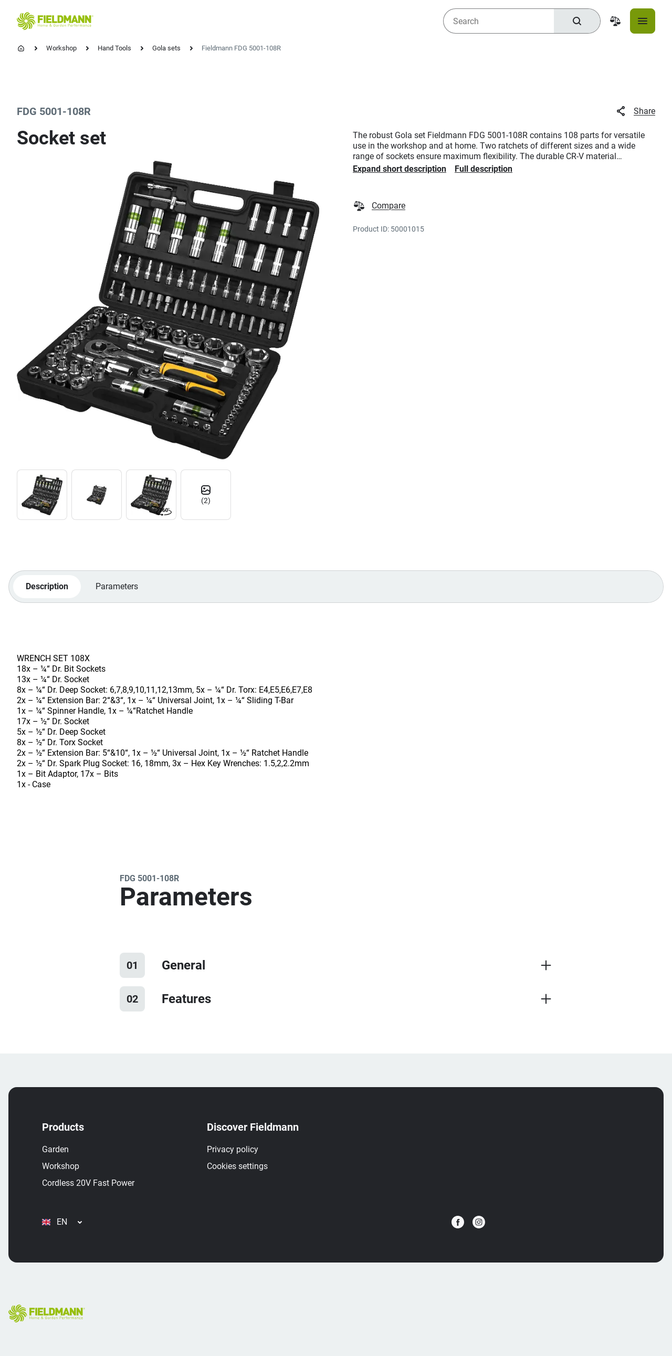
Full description (483, 169)
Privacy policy (232, 1149)
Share (635, 111)
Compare (379, 206)
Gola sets (166, 48)
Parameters (117, 586)
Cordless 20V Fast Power (88, 1183)
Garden (55, 1149)
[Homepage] (21, 48)
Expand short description (399, 169)
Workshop (61, 48)
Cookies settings (237, 1166)
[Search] (577, 21)
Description (47, 586)
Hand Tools (114, 48)
